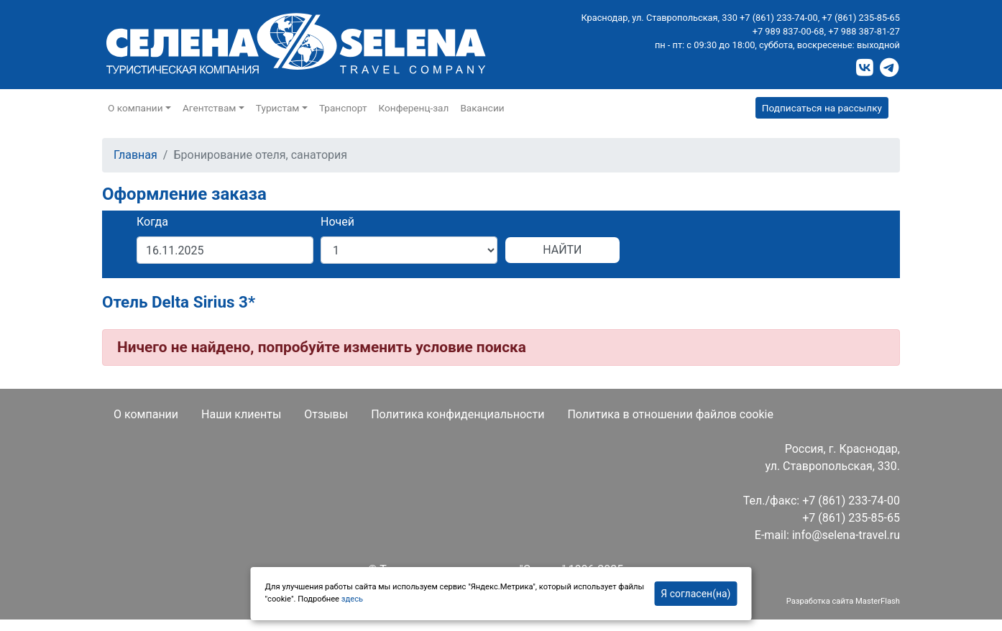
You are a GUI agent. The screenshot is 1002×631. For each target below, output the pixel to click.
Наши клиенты (241, 414)
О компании (146, 414)
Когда (152, 222)
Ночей (337, 222)
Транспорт (343, 108)
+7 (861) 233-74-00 (779, 17)
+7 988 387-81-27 (864, 31)
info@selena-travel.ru (846, 535)
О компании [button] (135, 108)
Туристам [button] (278, 108)
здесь (352, 599)
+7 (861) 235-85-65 (861, 17)
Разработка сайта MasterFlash (843, 601)
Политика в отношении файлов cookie (670, 414)
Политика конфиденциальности (457, 414)
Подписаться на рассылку (822, 108)
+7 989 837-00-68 (788, 31)
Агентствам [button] (209, 108)
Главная (135, 155)
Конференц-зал (414, 108)
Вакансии (482, 108)
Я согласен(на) (695, 593)
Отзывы (326, 414)
